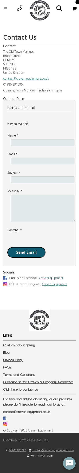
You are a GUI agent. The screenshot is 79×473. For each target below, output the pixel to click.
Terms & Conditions (30, 439)
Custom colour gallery (19, 345)
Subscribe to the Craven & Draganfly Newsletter (38, 382)
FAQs (7, 367)
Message (14, 191)
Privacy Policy (13, 360)
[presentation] (39, 242)
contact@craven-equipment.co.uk (26, 78)
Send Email (26, 252)
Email (12, 154)
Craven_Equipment (54, 284)
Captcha (14, 230)
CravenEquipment (51, 278)
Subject (13, 172)
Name (12, 135)
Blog (6, 352)
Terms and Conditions (19, 375)
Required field (17, 124)
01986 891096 (17, 450)
